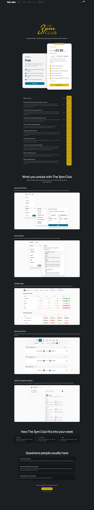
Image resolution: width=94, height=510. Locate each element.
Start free (34, 83)
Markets (19, 2)
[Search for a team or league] (41, 2)
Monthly (53, 56)
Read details (53, 81)
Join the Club (59, 85)
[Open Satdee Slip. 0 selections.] (81, 2)
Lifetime (65, 56)
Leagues (24, 2)
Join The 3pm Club (47, 488)
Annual (59, 56)
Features (29, 2)
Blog (34, 2)
